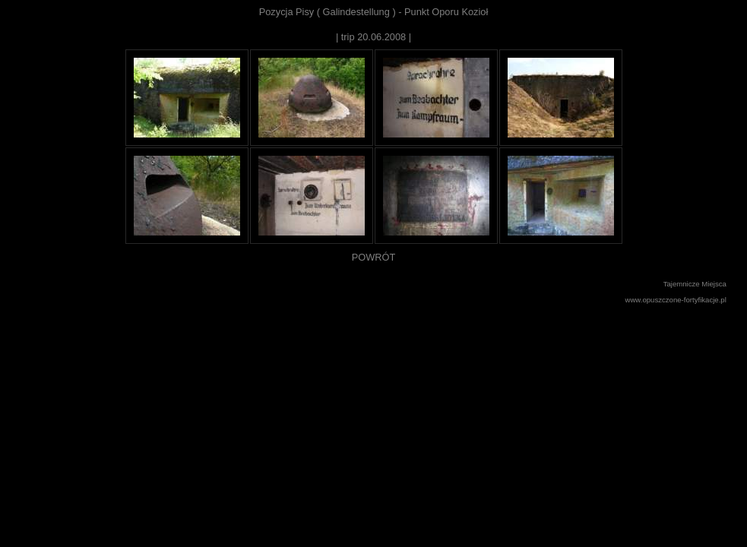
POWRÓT (374, 257)
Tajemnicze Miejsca (694, 284)
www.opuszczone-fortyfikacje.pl (675, 300)
